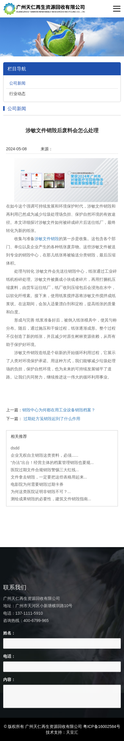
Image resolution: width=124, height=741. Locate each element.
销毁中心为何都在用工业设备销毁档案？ (58, 410)
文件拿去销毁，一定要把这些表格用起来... (49, 477)
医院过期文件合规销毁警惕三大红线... (45, 469)
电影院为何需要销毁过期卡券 (37, 484)
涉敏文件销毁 (46, 238)
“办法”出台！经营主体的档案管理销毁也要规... (52, 462)
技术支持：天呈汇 (62, 732)
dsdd (15, 448)
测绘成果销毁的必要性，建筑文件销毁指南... (51, 499)
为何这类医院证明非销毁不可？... (41, 491)
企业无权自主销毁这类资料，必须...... (44, 455)
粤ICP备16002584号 (101, 726)
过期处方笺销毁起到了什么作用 (51, 418)
